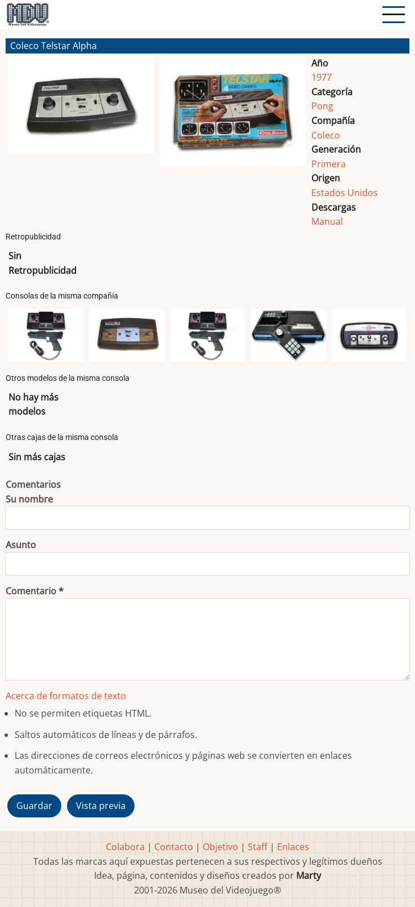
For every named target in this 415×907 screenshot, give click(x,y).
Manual (327, 221)
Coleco (325, 135)
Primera (328, 164)
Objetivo (220, 847)
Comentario (31, 591)
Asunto (21, 545)
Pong (322, 106)
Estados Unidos (344, 192)
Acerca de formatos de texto (66, 696)
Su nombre (29, 499)
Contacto (173, 847)
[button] (81, 115)
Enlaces (293, 847)
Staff (257, 847)
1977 (321, 77)
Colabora (125, 847)
